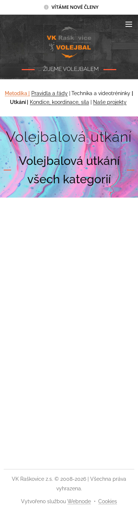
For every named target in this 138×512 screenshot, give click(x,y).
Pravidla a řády (49, 93)
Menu (128, 24)
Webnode (79, 501)
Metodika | (17, 93)
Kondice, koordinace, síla (59, 102)
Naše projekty (110, 102)
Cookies (107, 501)
